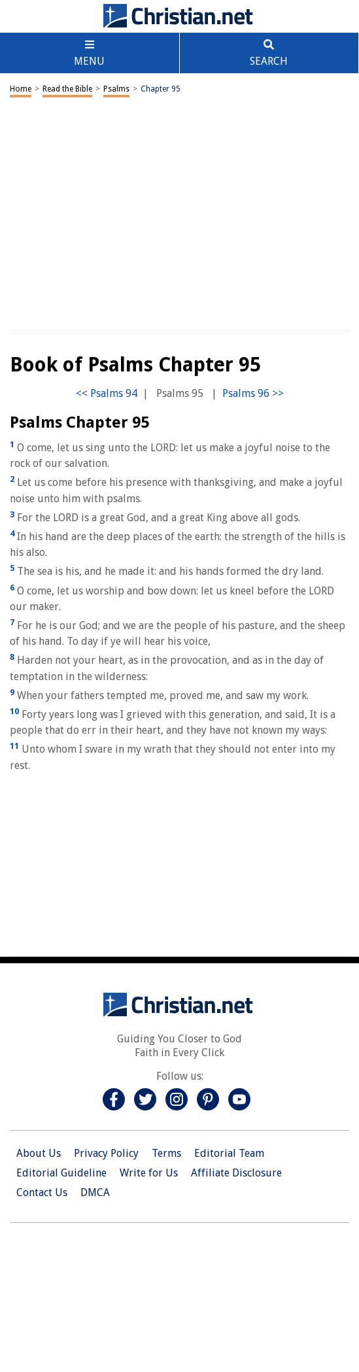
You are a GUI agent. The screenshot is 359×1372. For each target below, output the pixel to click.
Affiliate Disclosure (236, 1173)
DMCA (95, 1192)
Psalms (116, 89)
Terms (166, 1153)
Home (20, 89)
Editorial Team (229, 1153)
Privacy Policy (106, 1153)
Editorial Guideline (61, 1173)
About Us (38, 1153)
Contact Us (41, 1192)
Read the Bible (67, 89)
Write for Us (149, 1173)
